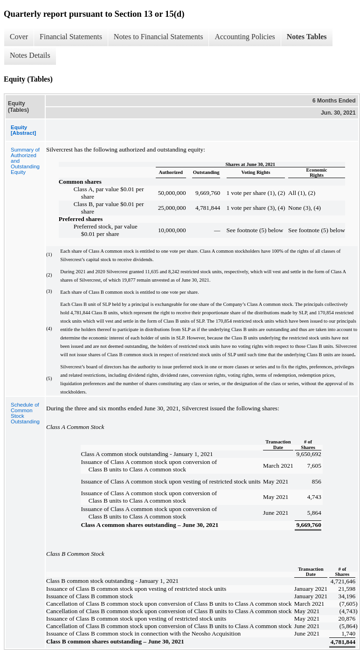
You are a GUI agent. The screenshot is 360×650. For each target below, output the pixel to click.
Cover (19, 37)
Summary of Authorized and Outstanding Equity (25, 161)
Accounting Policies (245, 37)
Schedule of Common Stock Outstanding (25, 413)
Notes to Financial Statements (158, 37)
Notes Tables (307, 37)
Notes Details (30, 55)
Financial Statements (71, 37)
